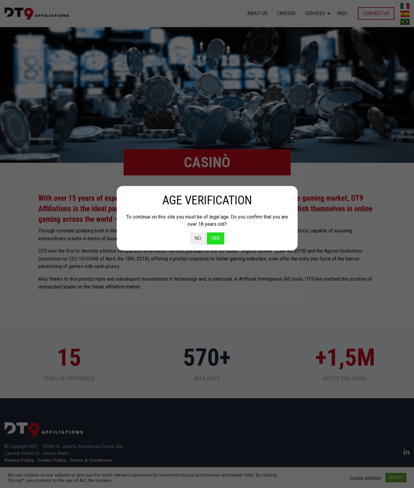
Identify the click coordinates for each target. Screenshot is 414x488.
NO (197, 238)
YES (215, 238)
